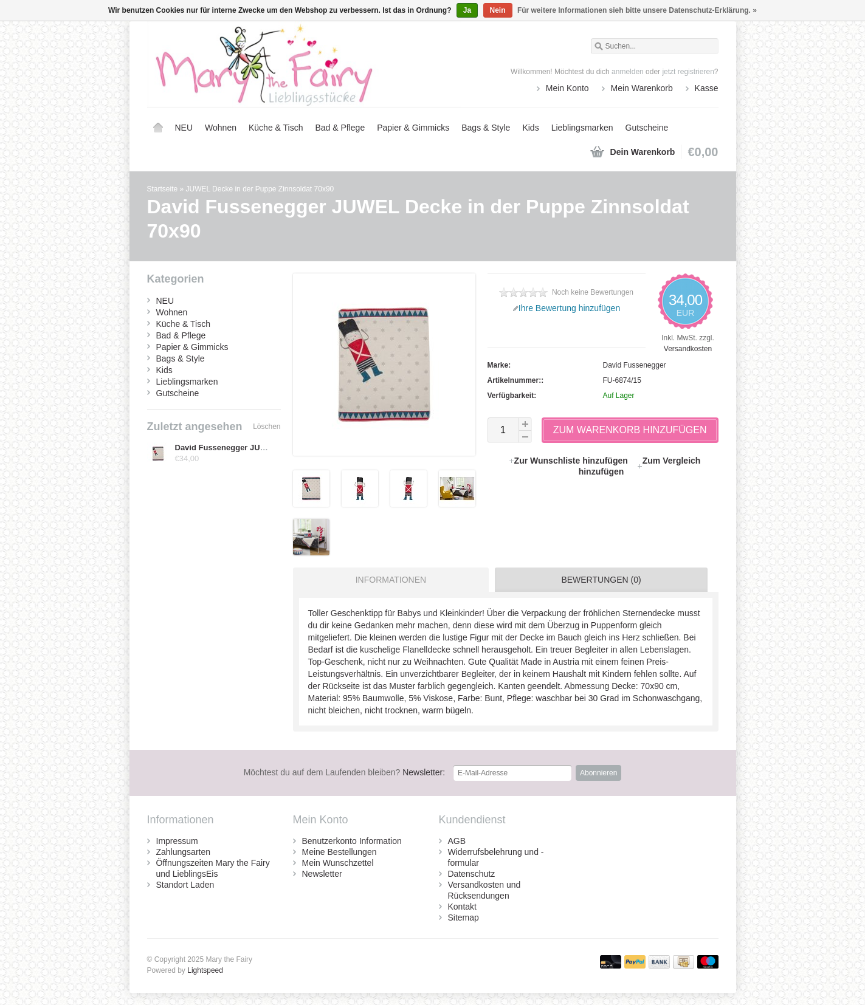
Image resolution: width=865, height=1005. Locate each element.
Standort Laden (185, 885)
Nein (498, 10)
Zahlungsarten (183, 852)
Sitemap (463, 917)
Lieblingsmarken (582, 127)
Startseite (158, 127)
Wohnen (220, 127)
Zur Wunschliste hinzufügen (569, 460)
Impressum (177, 841)
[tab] (388, 580)
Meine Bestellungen (339, 852)
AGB (457, 841)
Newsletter (322, 874)
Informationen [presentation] (391, 580)
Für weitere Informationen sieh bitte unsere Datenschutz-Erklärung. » (637, 10)
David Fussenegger (634, 365)
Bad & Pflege (340, 127)
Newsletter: (345, 772)
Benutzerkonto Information (352, 841)
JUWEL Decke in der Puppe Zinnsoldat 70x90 (260, 189)
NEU (184, 127)
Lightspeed (205, 970)
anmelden (628, 71)
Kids (530, 127)
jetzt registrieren (688, 71)
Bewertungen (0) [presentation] (601, 580)
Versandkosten (688, 349)
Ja (467, 10)
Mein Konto (567, 88)
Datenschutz (471, 874)
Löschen (266, 426)
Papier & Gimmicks (413, 127)
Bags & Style (485, 127)
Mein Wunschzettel (338, 863)
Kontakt (462, 906)
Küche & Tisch (276, 127)
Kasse (707, 88)
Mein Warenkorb (642, 88)
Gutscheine (647, 127)
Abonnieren (598, 773)
